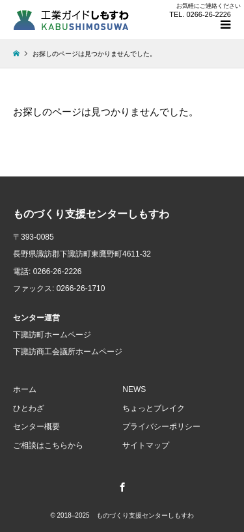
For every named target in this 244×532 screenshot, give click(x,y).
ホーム (24, 389)
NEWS (134, 389)
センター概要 (36, 426)
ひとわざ (28, 408)
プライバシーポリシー (161, 426)
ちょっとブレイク (153, 408)
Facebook (122, 487)
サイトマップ (145, 445)
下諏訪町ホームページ (52, 334)
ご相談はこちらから (48, 445)
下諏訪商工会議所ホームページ (67, 351)
